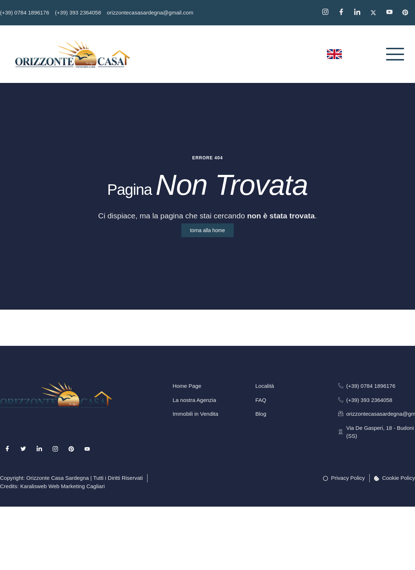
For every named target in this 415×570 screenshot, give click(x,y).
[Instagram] (327, 12)
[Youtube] (87, 448)
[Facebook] (343, 12)
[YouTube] (391, 12)
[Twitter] (375, 12)
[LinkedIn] (39, 448)
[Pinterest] (407, 12)
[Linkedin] (359, 12)
